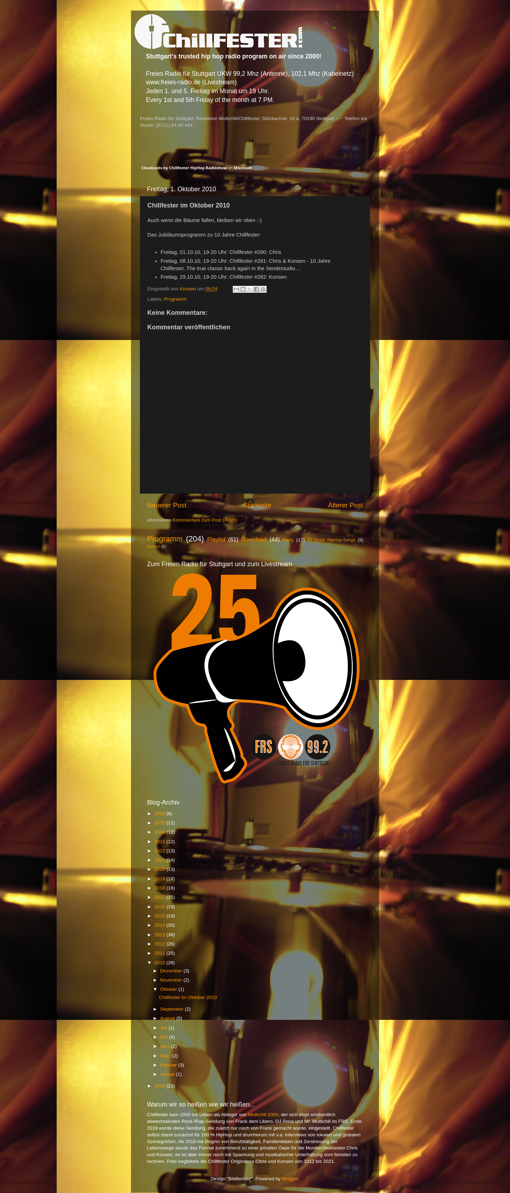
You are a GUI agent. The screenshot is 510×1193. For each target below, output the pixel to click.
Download (254, 539)
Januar (168, 1074)
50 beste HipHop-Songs (331, 540)
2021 (160, 860)
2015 (160, 916)
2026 (160, 813)
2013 (160, 934)
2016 (160, 906)
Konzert (153, 546)
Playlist (216, 539)
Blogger (290, 1178)
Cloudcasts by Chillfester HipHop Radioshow (184, 167)
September (172, 1009)
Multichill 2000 (263, 1114)
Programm (175, 299)
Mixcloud (242, 167)
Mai (164, 1037)
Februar (169, 1065)
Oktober (169, 989)
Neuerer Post (166, 505)
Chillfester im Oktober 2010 (188, 997)
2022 (160, 850)
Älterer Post (345, 505)
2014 (160, 925)
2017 (160, 897)
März (166, 1055)
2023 (160, 841)
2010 (160, 962)
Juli (164, 1027)
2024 (160, 832)
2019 (160, 878)
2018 (160, 888)
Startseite (257, 505)
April (165, 1046)
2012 (160, 944)
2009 (160, 1086)
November (171, 980)
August (168, 1018)
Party (288, 539)
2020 (160, 869)
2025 (160, 822)
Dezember (171, 970)
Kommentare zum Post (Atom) (205, 520)
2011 (160, 953)
